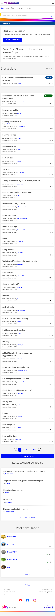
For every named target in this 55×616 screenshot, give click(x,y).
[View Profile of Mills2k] (7, 483)
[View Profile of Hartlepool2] (20, 172)
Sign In (52, 3)
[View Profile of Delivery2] (20, 344)
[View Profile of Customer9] (21, 102)
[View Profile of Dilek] (19, 138)
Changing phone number (13, 490)
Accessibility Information (46, 591)
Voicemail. (6, 169)
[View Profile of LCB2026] (19, 333)
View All (27, 574)
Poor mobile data (9, 436)
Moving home (7, 402)
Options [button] (47, 69)
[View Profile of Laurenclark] (20, 382)
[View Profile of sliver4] (19, 113)
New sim (5, 295)
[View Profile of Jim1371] (19, 416)
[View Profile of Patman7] (19, 359)
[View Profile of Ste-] (18, 299)
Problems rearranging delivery (14, 330)
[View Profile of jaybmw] (18, 439)
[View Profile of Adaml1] (8, 493)
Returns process (9, 215)
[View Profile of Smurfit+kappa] (22, 370)
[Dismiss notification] (52, 8)
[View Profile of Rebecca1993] (21, 230)
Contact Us (50, 593)
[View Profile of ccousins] (20, 161)
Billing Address (8, 250)
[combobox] (24, 15)
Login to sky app (9, 135)
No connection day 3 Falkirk (13, 204)
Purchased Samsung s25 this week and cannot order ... (25, 471)
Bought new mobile (10, 110)
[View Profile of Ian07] (18, 405)
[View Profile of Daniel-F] (20, 83)
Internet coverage (9, 227)
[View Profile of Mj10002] (19, 322)
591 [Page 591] (34, 450)
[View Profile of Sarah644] (20, 393)
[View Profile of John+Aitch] (9, 512)
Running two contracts (11, 121)
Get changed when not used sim (15, 379)
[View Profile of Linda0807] (20, 287)
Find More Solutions (27, 518)
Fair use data (7, 272)
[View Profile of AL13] (19, 195)
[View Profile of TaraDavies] (20, 241)
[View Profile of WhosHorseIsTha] (22, 207)
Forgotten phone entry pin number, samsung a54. (23, 481)
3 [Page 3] (26, 450)
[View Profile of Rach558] (8, 502)
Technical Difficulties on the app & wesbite (19, 261)
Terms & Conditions (47, 589)
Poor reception (8, 424)
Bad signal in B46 (9, 146)
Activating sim (8, 307)
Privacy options (6, 589)
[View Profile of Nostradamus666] (22, 218)
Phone (5, 413)
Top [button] (28, 585)
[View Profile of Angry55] (19, 149)
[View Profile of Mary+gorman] (21, 310)
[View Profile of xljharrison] (20, 264)
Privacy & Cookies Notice (8, 591)
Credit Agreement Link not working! (17, 390)
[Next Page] (40, 450)
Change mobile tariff (10, 284)
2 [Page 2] (23, 450)
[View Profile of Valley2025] (20, 253)
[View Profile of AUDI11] (19, 428)
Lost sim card (7, 158)
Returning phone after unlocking (15, 367)
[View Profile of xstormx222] (20, 276)
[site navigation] (2, 3)
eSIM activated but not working (15, 318)
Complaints (5, 593)
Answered (48, 96)
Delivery (5, 341)
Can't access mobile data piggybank (17, 192)
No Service (7, 499)
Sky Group (4, 595)
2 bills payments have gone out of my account (21, 181)
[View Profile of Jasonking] (20, 184)
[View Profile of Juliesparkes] (21, 126)
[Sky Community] (12, 2)
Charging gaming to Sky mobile (15, 509)
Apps (4, 238)
